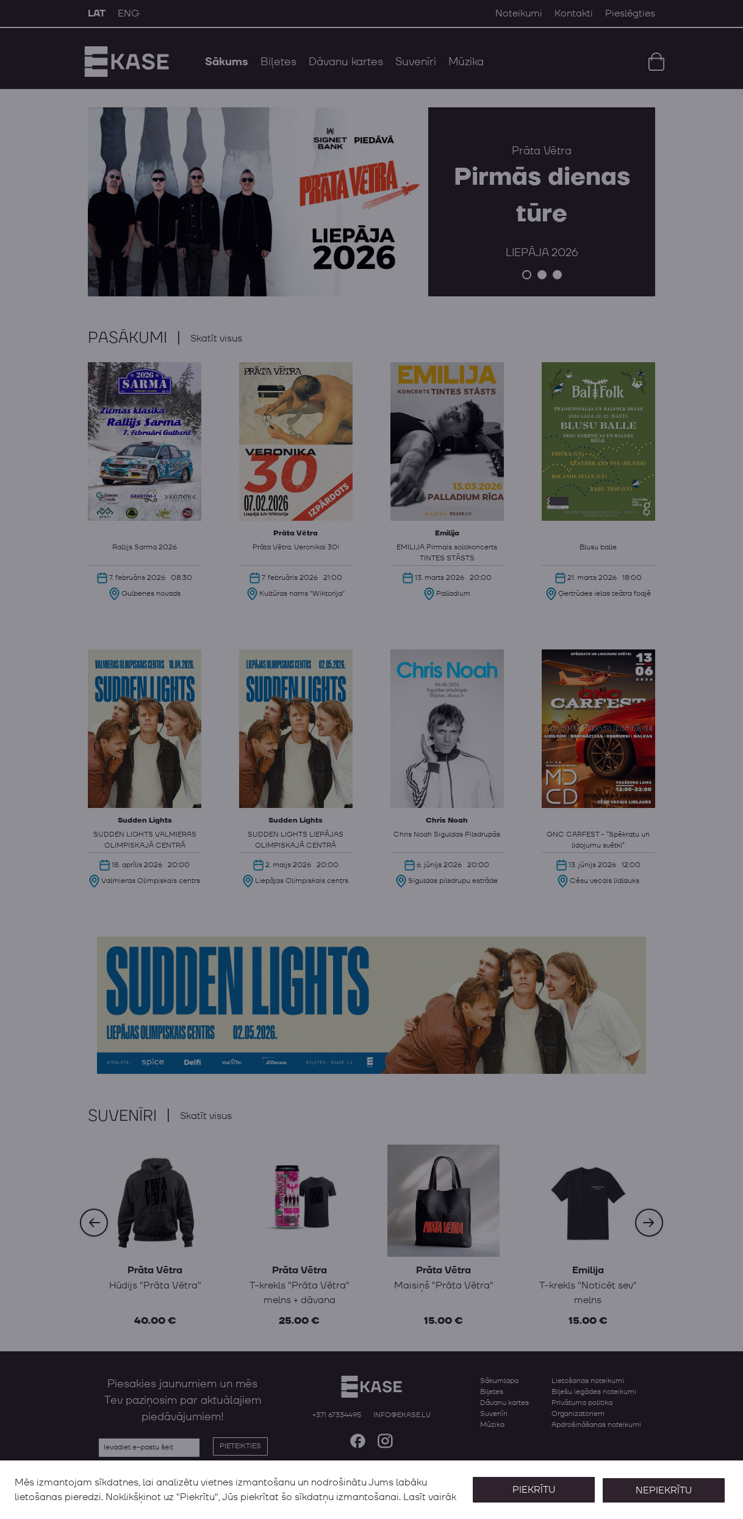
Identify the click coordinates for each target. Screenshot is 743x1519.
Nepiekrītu (662, 1482)
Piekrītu (530, 1482)
